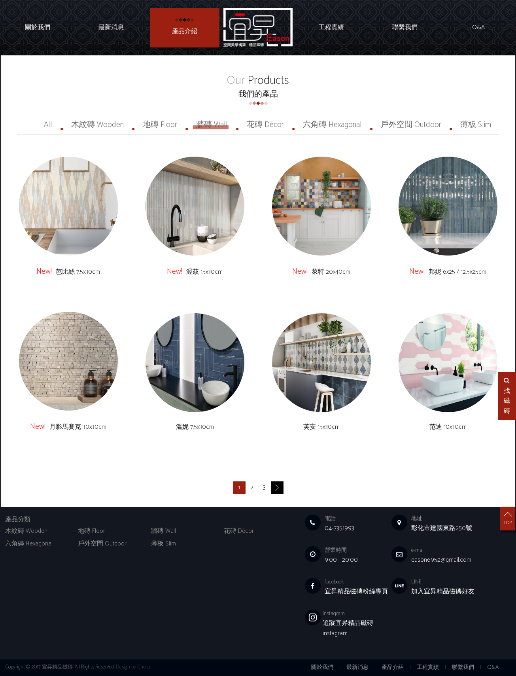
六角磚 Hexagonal (332, 124)
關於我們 (37, 28)
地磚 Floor (160, 124)
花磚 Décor (265, 124)
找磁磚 (507, 397)
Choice (144, 667)
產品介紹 (184, 32)
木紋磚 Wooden (97, 124)
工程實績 (331, 28)
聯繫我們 (405, 28)
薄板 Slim (475, 124)
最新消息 (111, 28)
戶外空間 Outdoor (411, 124)
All (48, 124)
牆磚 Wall (212, 124)
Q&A (478, 28)
